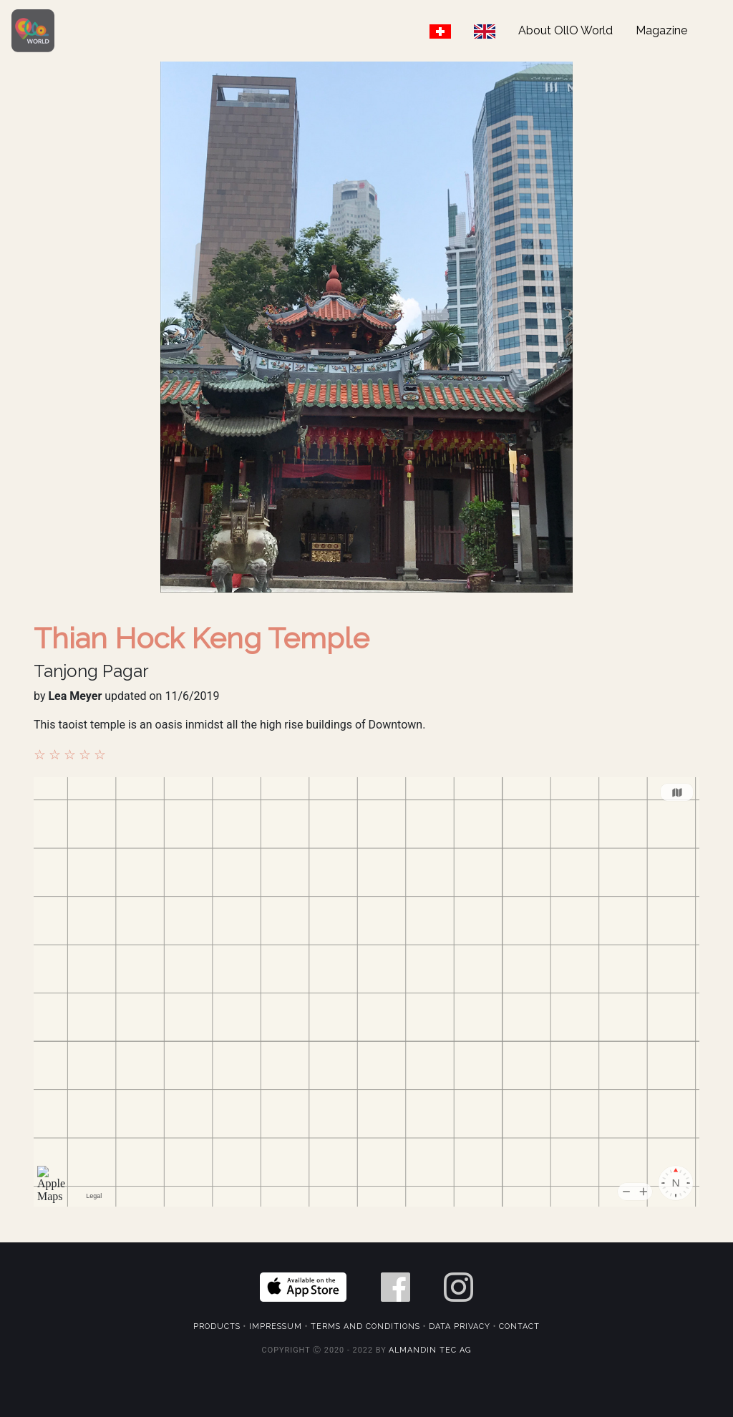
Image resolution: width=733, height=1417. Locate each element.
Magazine (661, 30)
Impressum (275, 1326)
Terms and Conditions (365, 1326)
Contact (519, 1326)
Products (217, 1326)
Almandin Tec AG (430, 1350)
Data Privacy (459, 1326)
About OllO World (565, 30)
